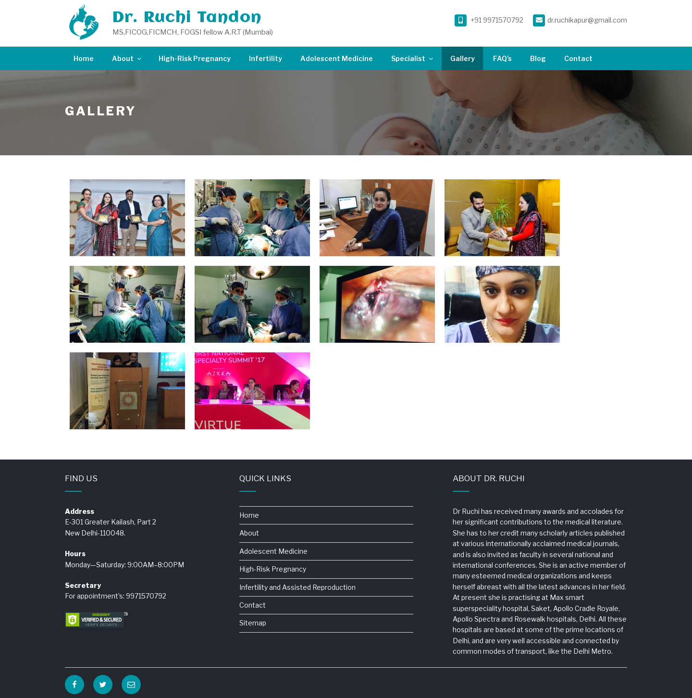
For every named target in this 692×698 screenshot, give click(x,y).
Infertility (265, 58)
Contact (578, 58)
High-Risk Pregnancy (195, 58)
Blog (538, 58)
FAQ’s (502, 58)
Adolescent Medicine (336, 58)
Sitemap (252, 623)
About (127, 58)
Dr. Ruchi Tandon (186, 18)
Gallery (462, 58)
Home (84, 58)
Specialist (412, 58)
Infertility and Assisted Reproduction (297, 587)
